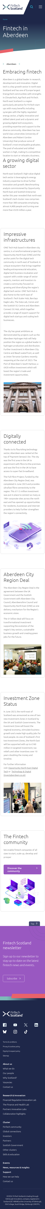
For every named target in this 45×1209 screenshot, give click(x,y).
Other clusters (10, 1149)
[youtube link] (17, 1025)
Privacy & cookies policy (11, 1046)
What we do (8, 1068)
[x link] (28, 1025)
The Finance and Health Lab (16, 1104)
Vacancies (7, 1082)
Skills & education (11, 1154)
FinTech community (12, 1126)
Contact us (8, 1086)
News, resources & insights (16, 1167)
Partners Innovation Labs (15, 1109)
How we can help (11, 1176)
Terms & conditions (10, 1042)
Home (5, 19)
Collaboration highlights (14, 1113)
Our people (8, 1073)
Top (34, 923)
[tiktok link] (28, 1031)
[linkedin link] (38, 1025)
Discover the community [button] (14, 869)
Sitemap (6, 1055)
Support (7, 1172)
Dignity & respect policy (11, 1051)
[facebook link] (7, 1025)
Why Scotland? (10, 1077)
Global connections (12, 1131)
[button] (31, 6)
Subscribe (14, 978)
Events (6, 1162)
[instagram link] (17, 1031)
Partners (7, 1140)
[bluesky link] (7, 1031)
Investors (7, 1136)
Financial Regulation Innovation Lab (19, 1099)
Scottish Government (13, 1145)
